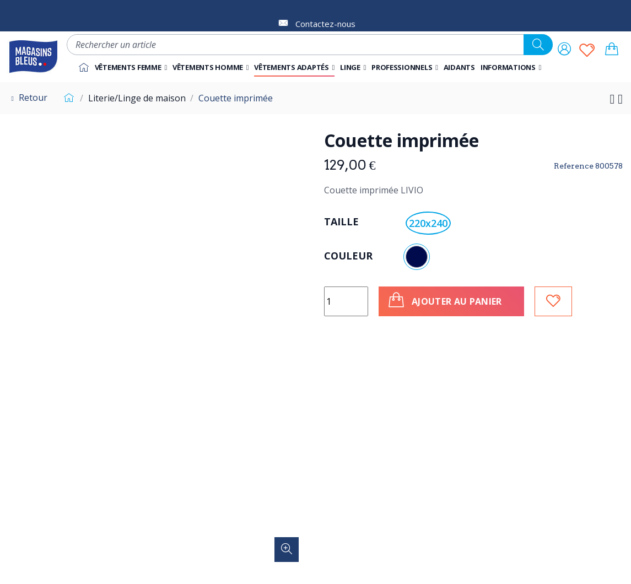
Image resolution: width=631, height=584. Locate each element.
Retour (27, 97)
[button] (404, 67)
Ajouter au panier (444, 299)
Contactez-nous (325, 23)
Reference (574, 165)
